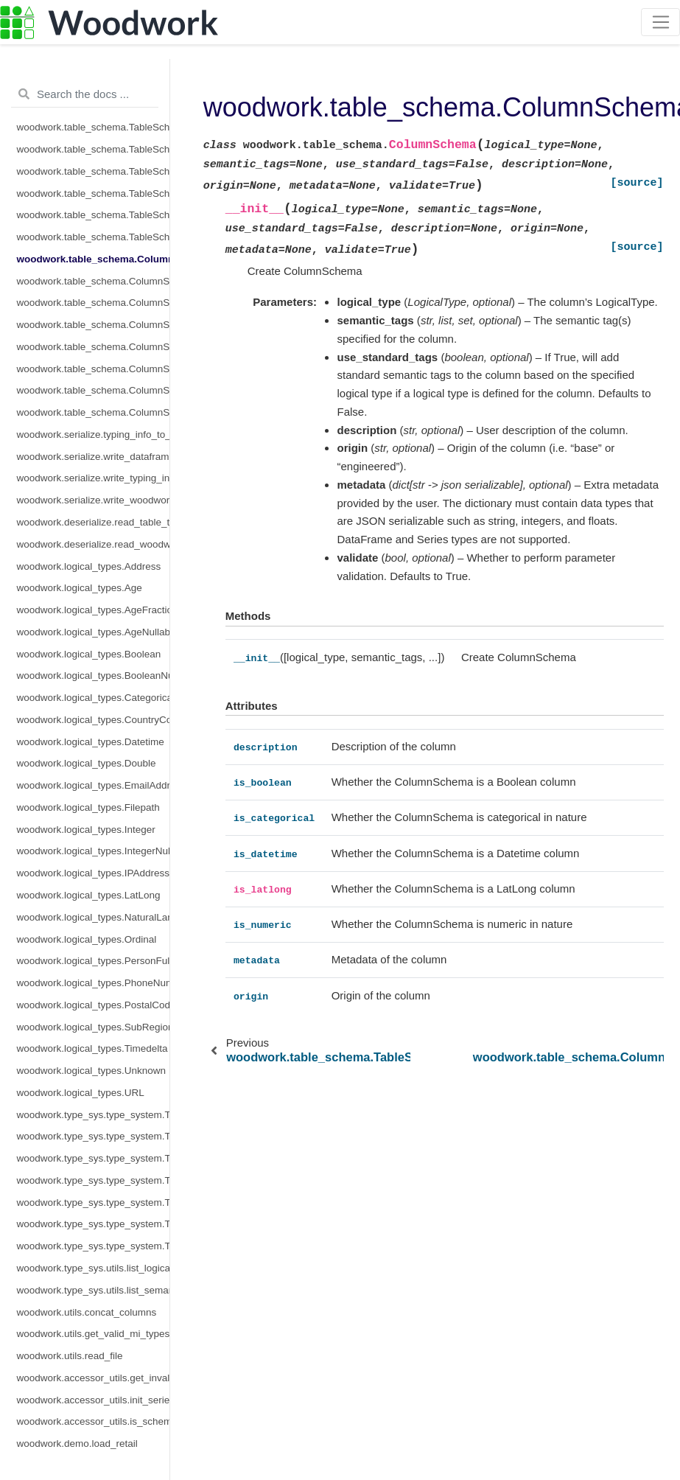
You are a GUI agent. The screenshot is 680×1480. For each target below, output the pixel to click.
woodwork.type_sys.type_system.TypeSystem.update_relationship (93, 1246)
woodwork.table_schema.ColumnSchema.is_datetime (93, 368)
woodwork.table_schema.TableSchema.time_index (93, 193)
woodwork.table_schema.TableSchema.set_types (93, 171)
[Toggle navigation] (660, 22)
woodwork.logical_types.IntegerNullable (93, 850)
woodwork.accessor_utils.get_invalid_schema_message (93, 1377)
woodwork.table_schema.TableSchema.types (93, 214)
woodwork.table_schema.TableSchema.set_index (93, 127)
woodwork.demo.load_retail (77, 1443)
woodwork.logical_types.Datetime (90, 741)
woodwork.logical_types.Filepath (88, 807)
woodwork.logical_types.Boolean (89, 654)
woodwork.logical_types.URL (80, 1092)
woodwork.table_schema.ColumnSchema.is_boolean (93, 324)
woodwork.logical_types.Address (89, 566)
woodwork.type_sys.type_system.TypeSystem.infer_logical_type (93, 1158)
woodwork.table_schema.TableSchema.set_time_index (93, 149)
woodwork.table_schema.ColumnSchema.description (93, 281)
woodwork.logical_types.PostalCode (93, 1004)
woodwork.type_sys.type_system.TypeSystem (93, 1114)
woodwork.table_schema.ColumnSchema (93, 259)
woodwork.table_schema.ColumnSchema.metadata (93, 412)
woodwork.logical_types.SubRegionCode (93, 1027)
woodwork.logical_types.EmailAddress (93, 785)
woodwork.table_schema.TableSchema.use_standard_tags (93, 236)
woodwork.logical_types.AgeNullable (93, 632)
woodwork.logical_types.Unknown (92, 1070)
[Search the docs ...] (84, 94)
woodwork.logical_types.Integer (86, 829)
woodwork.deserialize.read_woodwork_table (93, 544)
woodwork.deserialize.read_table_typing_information (93, 522)
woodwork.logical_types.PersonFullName (93, 960)
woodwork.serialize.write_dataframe (93, 456)
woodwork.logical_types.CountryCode (93, 719)
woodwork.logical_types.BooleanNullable (93, 675)
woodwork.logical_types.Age (79, 587)
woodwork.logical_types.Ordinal (87, 939)
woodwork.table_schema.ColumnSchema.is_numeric (93, 390)
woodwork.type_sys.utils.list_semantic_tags (93, 1290)
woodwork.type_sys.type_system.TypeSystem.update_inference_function (93, 1223)
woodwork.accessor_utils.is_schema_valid (93, 1421)
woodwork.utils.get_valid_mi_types (93, 1333)
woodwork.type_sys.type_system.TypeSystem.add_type (93, 1136)
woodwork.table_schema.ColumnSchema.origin (93, 302)
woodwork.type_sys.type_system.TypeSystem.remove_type (93, 1180)
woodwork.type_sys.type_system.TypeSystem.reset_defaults (93, 1202)
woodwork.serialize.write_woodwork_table (93, 500)
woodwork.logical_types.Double (86, 763)
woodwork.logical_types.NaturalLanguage (93, 917)
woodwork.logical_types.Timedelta (92, 1048)
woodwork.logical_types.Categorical (93, 697)
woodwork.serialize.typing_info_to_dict (93, 434)
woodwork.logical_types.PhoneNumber (93, 982)
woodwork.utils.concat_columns (87, 1312)
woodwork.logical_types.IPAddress (93, 873)
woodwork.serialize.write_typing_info (93, 478)
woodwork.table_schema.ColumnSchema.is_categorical (93, 346)
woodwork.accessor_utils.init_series (93, 1400)
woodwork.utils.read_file (70, 1355)
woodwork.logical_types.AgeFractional (93, 609)
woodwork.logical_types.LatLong (89, 895)
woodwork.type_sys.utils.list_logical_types (93, 1268)
